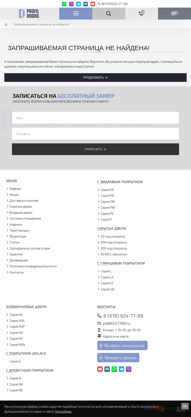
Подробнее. (63, 411)
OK (185, 406)
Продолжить (93, 77)
